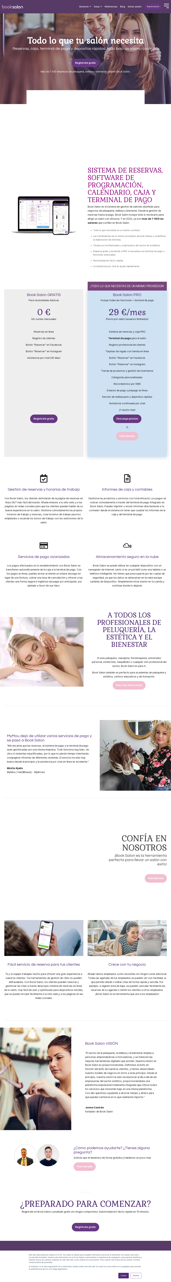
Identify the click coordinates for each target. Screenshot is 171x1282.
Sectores (84, 6)
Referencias (111, 6)
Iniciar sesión (134, 6)
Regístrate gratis (153, 6)
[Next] (76, 651)
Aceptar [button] (123, 1276)
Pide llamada (127, 436)
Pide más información (129, 685)
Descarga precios (127, 418)
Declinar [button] (136, 1276)
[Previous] (7, 651)
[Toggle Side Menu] (166, 6)
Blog (122, 6)
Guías (97, 6)
